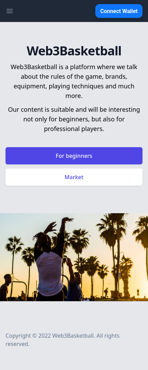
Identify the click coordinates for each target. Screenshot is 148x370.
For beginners (74, 156)
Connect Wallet (119, 11)
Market (74, 177)
